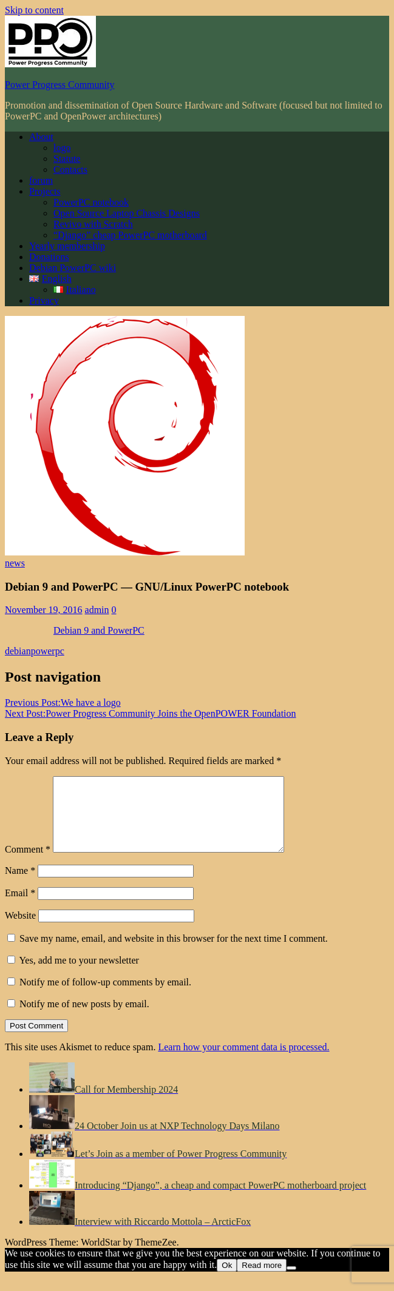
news (15, 563)
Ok (227, 1279)
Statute (66, 158)
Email (20, 907)
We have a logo (63, 702)
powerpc (47, 651)
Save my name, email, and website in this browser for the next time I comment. (173, 953)
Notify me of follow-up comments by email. (105, 996)
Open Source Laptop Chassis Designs (126, 213)
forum (41, 180)
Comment (27, 864)
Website (20, 930)
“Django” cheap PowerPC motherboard (130, 235)
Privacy (44, 300)
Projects (45, 191)
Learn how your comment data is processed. (243, 1061)
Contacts (70, 169)
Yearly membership (67, 246)
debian (18, 651)
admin (97, 610)
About (41, 137)
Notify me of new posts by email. (84, 1018)
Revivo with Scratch (93, 224)
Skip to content (34, 10)
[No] (291, 1282)
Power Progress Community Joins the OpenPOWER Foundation (150, 713)
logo (61, 148)
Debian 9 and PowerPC (98, 630)
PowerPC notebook (91, 202)
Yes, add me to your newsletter (73, 975)
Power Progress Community (59, 84)
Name (20, 885)
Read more (262, 1279)
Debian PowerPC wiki (72, 268)
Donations (49, 257)
